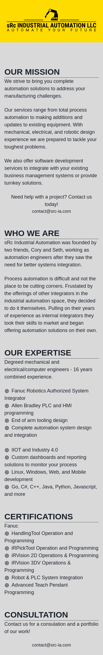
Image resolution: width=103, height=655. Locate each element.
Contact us (80, 197)
